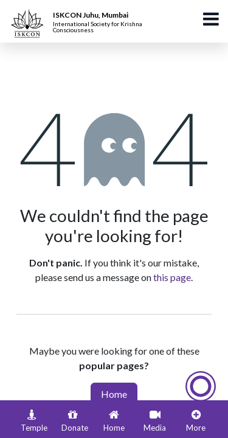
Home (114, 394)
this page (172, 277)
